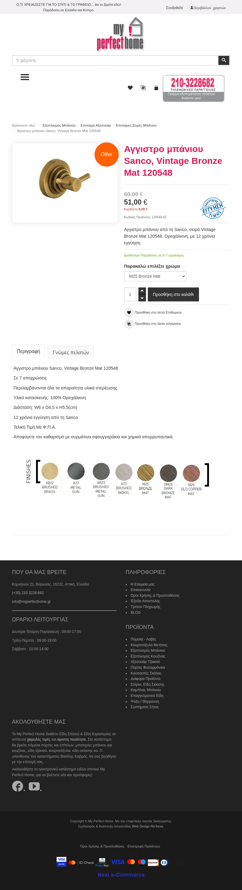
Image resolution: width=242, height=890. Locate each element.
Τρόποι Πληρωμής (146, 607)
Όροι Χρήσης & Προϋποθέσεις (155, 595)
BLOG (136, 612)
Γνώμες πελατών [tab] (71, 352)
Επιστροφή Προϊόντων (144, 846)
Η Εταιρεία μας (143, 584)
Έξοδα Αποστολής (145, 601)
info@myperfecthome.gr (31, 602)
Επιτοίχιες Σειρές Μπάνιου (136, 125)
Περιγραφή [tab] (28, 351)
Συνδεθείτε (174, 8)
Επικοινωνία (141, 590)
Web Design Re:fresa (147, 826)
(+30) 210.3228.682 (28, 593)
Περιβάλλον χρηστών (210, 7)
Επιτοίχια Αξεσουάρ (96, 125)
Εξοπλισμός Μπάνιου (59, 125)
